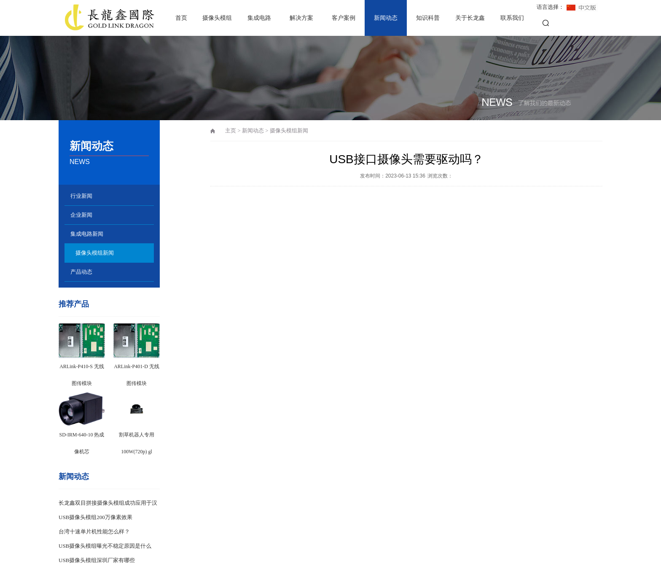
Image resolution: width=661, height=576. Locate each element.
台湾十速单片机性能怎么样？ (94, 531)
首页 (181, 18)
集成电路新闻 (86, 234)
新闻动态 (386, 18)
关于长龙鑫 (470, 18)
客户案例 (343, 18)
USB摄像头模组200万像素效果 (95, 517)
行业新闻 (81, 196)
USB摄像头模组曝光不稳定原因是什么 (105, 546)
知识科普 (428, 18)
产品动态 (81, 272)
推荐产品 (74, 304)
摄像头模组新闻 (94, 253)
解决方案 (301, 18)
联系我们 (512, 18)
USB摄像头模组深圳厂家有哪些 (97, 560)
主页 (230, 130)
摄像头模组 (217, 18)
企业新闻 (81, 215)
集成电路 (259, 18)
